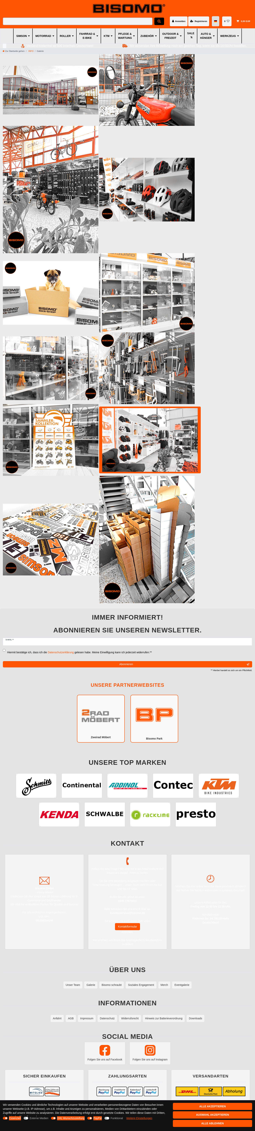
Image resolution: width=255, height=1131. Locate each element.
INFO (31, 51)
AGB (71, 1018)
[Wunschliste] (227, 21)
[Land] (215, 21)
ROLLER (65, 35)
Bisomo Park (154, 718)
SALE (190, 33)
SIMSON (21, 35)
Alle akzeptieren (212, 1106)
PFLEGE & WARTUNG (125, 35)
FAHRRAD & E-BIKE (87, 35)
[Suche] (159, 21)
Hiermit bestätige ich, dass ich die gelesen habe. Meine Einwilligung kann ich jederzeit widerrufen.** (79, 652)
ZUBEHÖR (147, 35)
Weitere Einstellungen (139, 1118)
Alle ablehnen (212, 1123)
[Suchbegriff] (77, 21)
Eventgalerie (181, 984)
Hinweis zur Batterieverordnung (163, 1018)
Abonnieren (184, 664)
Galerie (91, 984)
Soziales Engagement (141, 984)
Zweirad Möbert (101, 718)
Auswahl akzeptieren (212, 1114)
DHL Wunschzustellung (71, 1118)
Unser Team (73, 984)
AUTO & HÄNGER (206, 35)
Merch (164, 984)
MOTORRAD (43, 35)
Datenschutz (107, 1018)
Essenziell (15, 1118)
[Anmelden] (179, 21)
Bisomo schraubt (111, 984)
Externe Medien (39, 1118)
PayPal (97, 1118)
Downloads (195, 1018)
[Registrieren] (198, 21)
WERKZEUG (228, 35)
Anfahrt (57, 1018)
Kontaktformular (127, 926)
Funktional (117, 1118)
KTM (106, 35)
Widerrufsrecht (130, 1018)
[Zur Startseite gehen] (13, 51)
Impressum (86, 1018)
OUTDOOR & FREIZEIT (170, 35)
